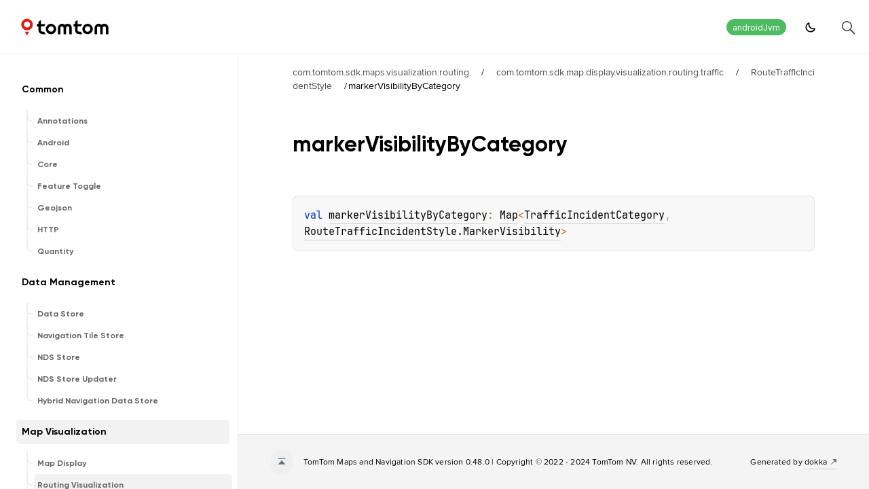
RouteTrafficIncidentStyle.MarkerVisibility (432, 231)
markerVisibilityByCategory (408, 215)
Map (509, 215)
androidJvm (756, 27)
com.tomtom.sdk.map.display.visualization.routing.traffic (610, 72)
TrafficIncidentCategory (594, 215)
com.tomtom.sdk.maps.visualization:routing (381, 72)
